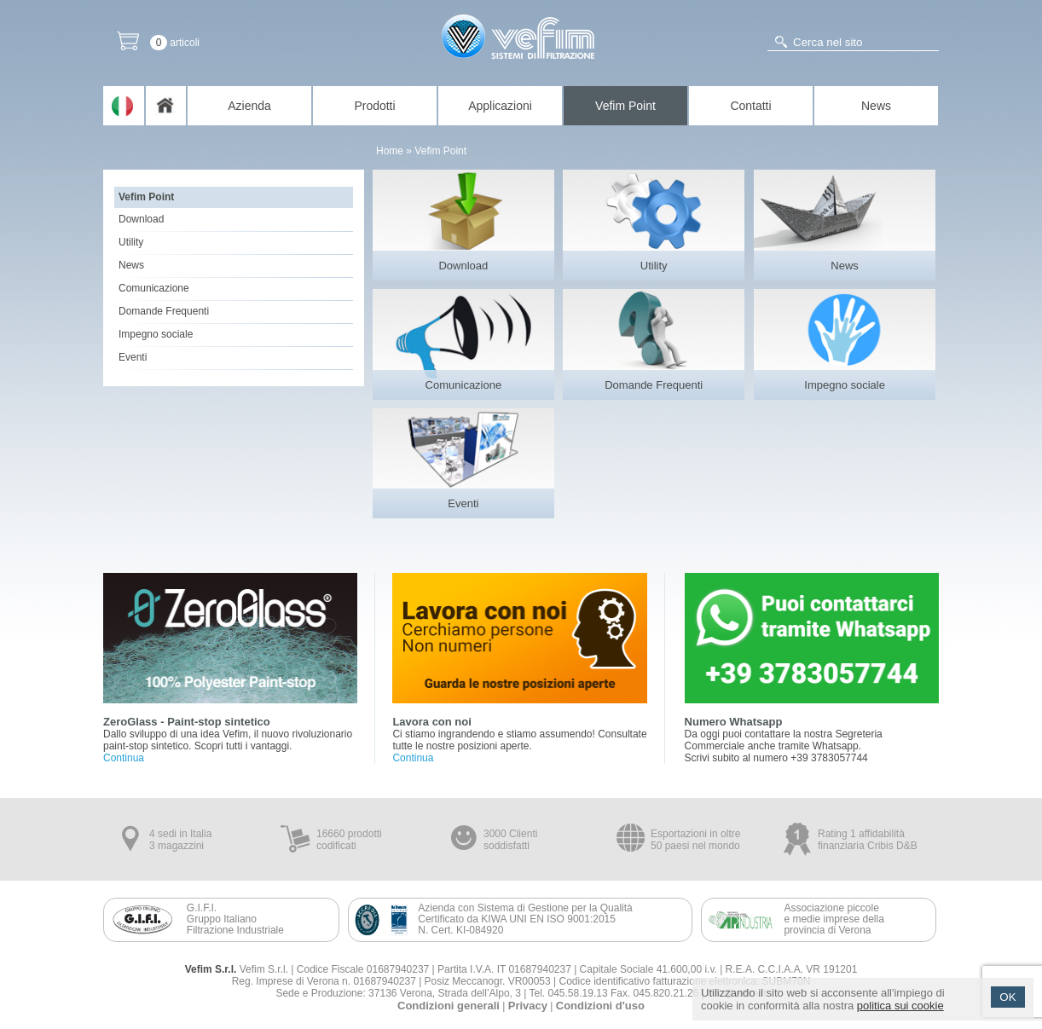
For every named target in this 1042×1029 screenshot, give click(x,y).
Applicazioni (500, 106)
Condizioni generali (448, 1005)
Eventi (133, 357)
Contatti (750, 106)
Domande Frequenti (164, 311)
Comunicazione (154, 288)
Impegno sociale (156, 334)
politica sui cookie (900, 1005)
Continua (123, 758)
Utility (131, 242)
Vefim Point (625, 106)
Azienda (249, 106)
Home (389, 151)
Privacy (527, 1005)
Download (141, 219)
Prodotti (374, 106)
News (876, 106)
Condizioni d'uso (600, 1005)
